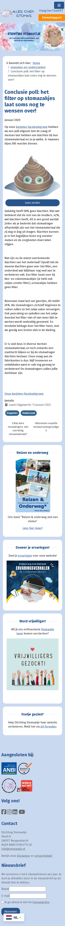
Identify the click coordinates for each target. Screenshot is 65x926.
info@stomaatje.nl (13, 849)
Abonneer (10, 911)
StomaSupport (52, 17)
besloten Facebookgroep (31, 127)
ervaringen (25, 555)
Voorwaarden (41, 902)
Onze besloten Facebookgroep (24, 393)
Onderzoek (28, 413)
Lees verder (32, 202)
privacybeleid (43, 855)
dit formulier (48, 726)
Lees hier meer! (32, 528)
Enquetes (12, 413)
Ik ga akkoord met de (25, 902)
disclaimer (23, 855)
